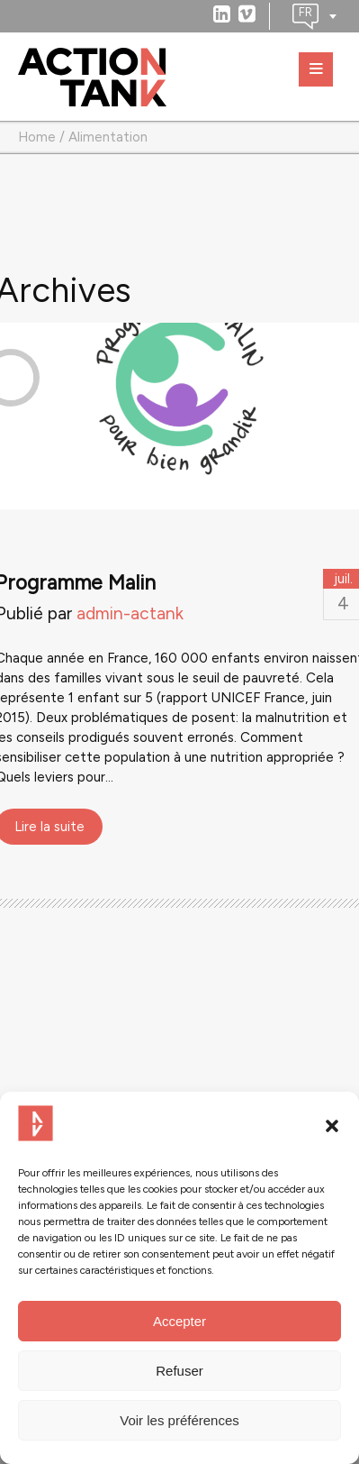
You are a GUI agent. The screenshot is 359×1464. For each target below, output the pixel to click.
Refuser (179, 1370)
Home (37, 137)
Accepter (179, 1321)
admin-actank (130, 613)
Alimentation (108, 137)
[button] (332, 1126)
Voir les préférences (179, 1420)
